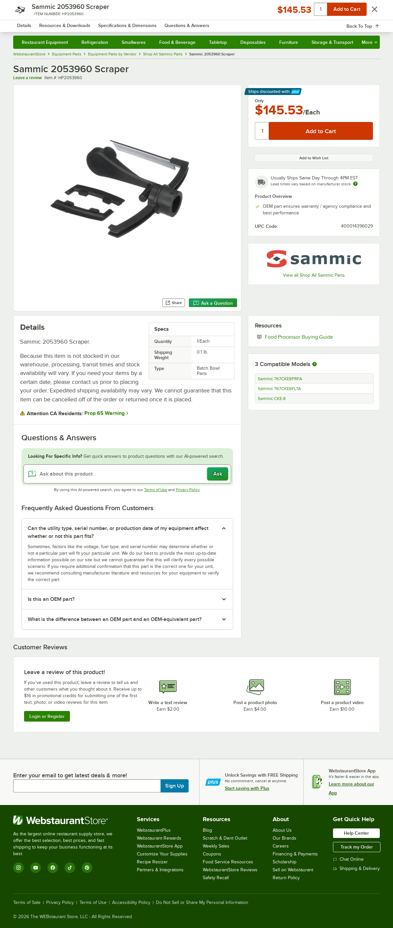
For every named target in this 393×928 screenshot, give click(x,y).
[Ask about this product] (127, 474)
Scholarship (284, 861)
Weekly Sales (216, 846)
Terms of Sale (27, 902)
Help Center (356, 833)
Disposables (253, 42)
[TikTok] (70, 867)
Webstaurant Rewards (159, 838)
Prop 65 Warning (104, 413)
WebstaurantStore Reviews (230, 869)
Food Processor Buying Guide (319, 337)
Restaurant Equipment (45, 42)
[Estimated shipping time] (355, 184)
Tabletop (218, 42)
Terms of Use (155, 489)
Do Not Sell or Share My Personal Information (202, 902)
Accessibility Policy (131, 902)
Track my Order (357, 847)
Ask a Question (213, 303)
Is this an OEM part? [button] (51, 599)
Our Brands (284, 838)
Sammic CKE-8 (272, 398)
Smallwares (134, 42)
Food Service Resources (228, 861)
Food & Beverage (177, 42)
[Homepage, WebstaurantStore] (60, 23)
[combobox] (192, 23)
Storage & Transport (332, 42)
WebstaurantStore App (160, 846)
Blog (207, 830)
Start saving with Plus (247, 788)
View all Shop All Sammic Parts (314, 275)
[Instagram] (18, 867)
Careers (281, 846)
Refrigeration (94, 42)
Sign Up (174, 786)
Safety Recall (216, 877)
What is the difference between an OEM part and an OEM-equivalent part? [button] (114, 619)
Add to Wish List (313, 158)
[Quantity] (262, 131)
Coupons (212, 853)
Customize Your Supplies (162, 853)
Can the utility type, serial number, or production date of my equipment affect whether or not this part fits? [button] (118, 532)
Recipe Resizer (152, 861)
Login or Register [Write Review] (47, 716)
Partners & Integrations (160, 869)
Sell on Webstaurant (293, 869)
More (369, 42)
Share (173, 302)
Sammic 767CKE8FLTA (279, 389)
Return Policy (286, 877)
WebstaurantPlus (154, 830)
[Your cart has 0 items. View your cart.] (369, 23)
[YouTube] (35, 867)
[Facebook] (52, 867)
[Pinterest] (87, 867)
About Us (282, 830)
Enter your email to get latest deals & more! (70, 775)
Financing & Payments (295, 853)
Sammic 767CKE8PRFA (280, 379)
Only (259, 101)
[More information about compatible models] (314, 364)
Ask (217, 474)
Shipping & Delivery (356, 868)
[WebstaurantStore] (67, 820)
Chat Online (348, 859)
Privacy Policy (188, 489)
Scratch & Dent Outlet (225, 838)
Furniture (288, 42)
